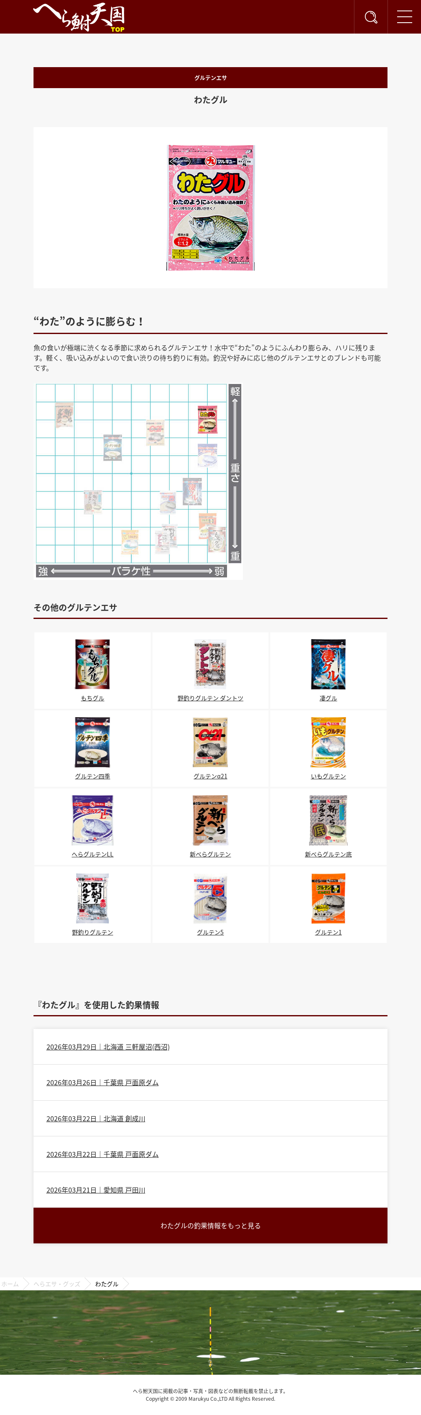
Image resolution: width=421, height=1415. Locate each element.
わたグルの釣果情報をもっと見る (210, 1225)
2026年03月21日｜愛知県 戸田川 (95, 1190)
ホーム (10, 1283)
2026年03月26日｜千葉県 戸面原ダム (102, 1082)
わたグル (107, 1283)
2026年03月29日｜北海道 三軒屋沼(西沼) (108, 1047)
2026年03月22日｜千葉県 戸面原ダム (102, 1154)
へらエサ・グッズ (57, 1283)
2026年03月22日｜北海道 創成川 (95, 1118)
